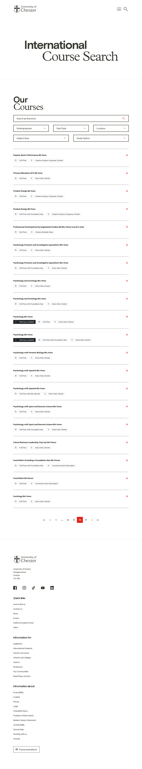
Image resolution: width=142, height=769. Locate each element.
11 (86, 519)
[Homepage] (24, 9)
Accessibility (18, 692)
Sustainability (19, 724)
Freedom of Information (23, 715)
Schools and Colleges (22, 657)
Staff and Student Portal (23, 622)
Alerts (15, 627)
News (15, 613)
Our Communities (20, 671)
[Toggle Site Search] (126, 9)
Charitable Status (20, 711)
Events (16, 618)
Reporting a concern (22, 676)
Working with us (20, 734)
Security (16, 738)
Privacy (16, 701)
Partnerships (18, 729)
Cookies (16, 697)
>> (98, 519)
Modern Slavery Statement (24, 720)
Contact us (17, 609)
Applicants (17, 643)
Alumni (16, 662)
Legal (15, 706)
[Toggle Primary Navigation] (119, 9)
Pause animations (26, 749)
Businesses (17, 666)
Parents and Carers (21, 653)
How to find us (19, 604)
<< (44, 519)
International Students (22, 648)
